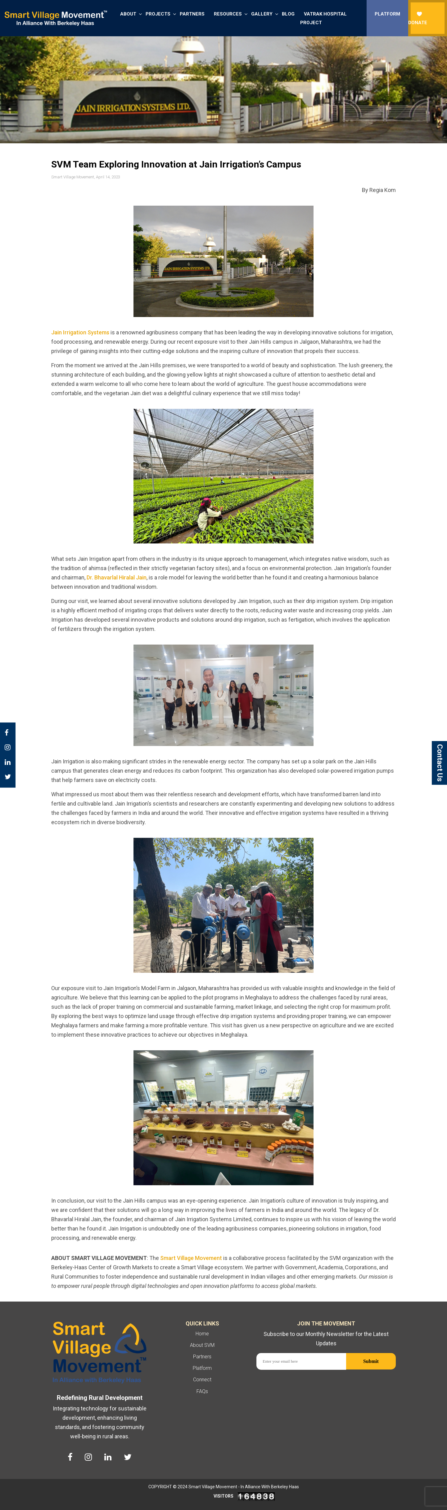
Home (202, 1334)
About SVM (202, 1345)
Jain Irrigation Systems (80, 332)
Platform (387, 14)
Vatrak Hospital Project (323, 18)
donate (417, 18)
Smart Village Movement (191, 1258)
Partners (192, 14)
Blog (288, 14)
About (128, 14)
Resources (228, 14)
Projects (158, 14)
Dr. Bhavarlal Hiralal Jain (117, 577)
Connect (202, 1380)
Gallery (262, 14)
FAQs (202, 1391)
